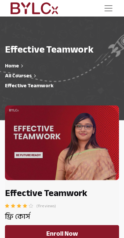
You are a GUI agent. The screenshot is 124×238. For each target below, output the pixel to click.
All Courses (18, 76)
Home (12, 66)
